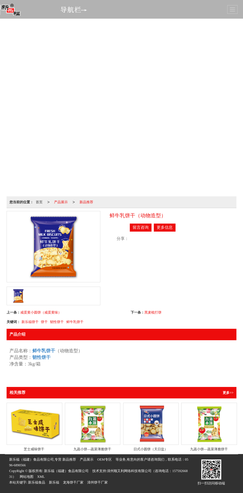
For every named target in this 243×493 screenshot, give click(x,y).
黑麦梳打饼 (153, 312)
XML (41, 477)
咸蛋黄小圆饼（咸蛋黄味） (40, 312)
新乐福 (54, 482)
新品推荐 (86, 202)
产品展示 (61, 202)
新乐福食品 (36, 482)
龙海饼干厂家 (73, 482)
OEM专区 (104, 459)
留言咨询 (141, 227)
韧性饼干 (57, 322)
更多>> (228, 393)
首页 (39, 202)
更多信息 (165, 227)
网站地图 (26, 477)
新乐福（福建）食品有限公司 (66, 471)
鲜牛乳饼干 (74, 322)
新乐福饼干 (30, 322)
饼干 (44, 322)
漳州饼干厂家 (97, 482)
